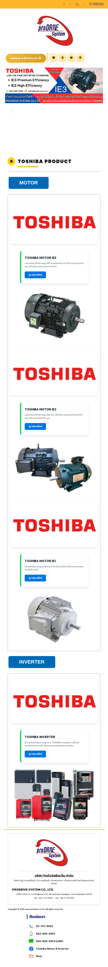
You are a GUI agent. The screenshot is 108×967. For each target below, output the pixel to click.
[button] (12, 109)
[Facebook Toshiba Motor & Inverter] (54, 949)
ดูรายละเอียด (35, 275)
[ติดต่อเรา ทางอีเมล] (54, 956)
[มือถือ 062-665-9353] (54, 934)
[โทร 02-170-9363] (54, 926)
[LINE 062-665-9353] (54, 941)
